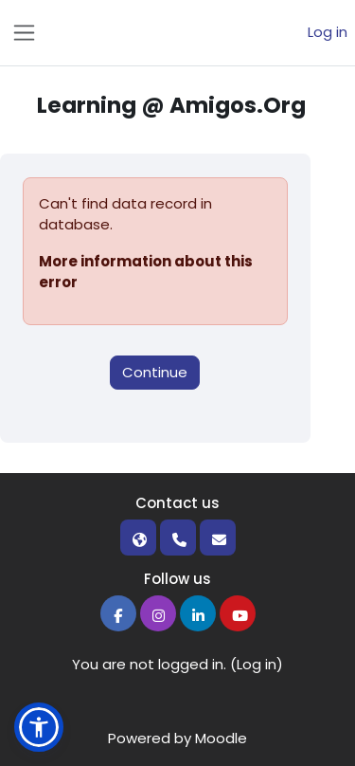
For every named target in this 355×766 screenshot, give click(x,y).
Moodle (221, 738)
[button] (39, 727)
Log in (327, 32)
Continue (154, 372)
